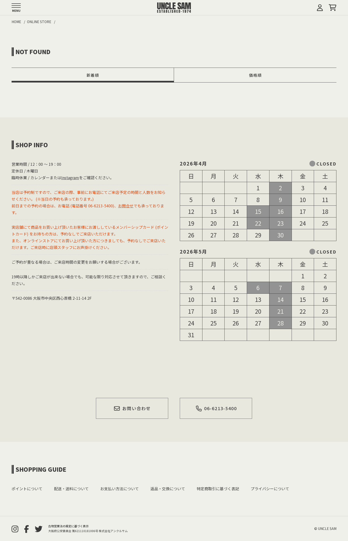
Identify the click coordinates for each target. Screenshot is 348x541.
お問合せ (126, 206)
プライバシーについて (270, 488)
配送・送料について (71, 488)
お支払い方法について (119, 488)
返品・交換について (167, 488)
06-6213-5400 (216, 408)
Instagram (70, 177)
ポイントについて (27, 488)
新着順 (93, 75)
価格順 (255, 75)
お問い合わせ (132, 408)
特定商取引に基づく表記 (218, 488)
